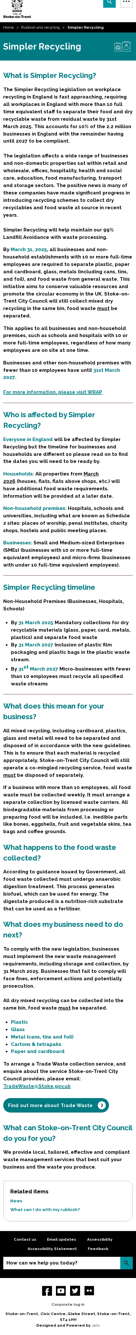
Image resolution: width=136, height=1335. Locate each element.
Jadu (96, 1325)
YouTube (61, 1291)
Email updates (61, 1239)
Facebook (47, 1291)
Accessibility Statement (52, 1248)
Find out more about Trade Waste (50, 1105)
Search (126, 1263)
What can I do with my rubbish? (45, 1209)
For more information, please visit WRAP (52, 392)
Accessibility (100, 1239)
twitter (75, 1291)
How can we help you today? (41, 1263)
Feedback (98, 1248)
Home (8, 27)
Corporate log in (68, 1304)
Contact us (25, 1239)
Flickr (89, 1291)
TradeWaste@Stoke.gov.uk (37, 1086)
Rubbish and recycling (40, 27)
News (16, 1200)
